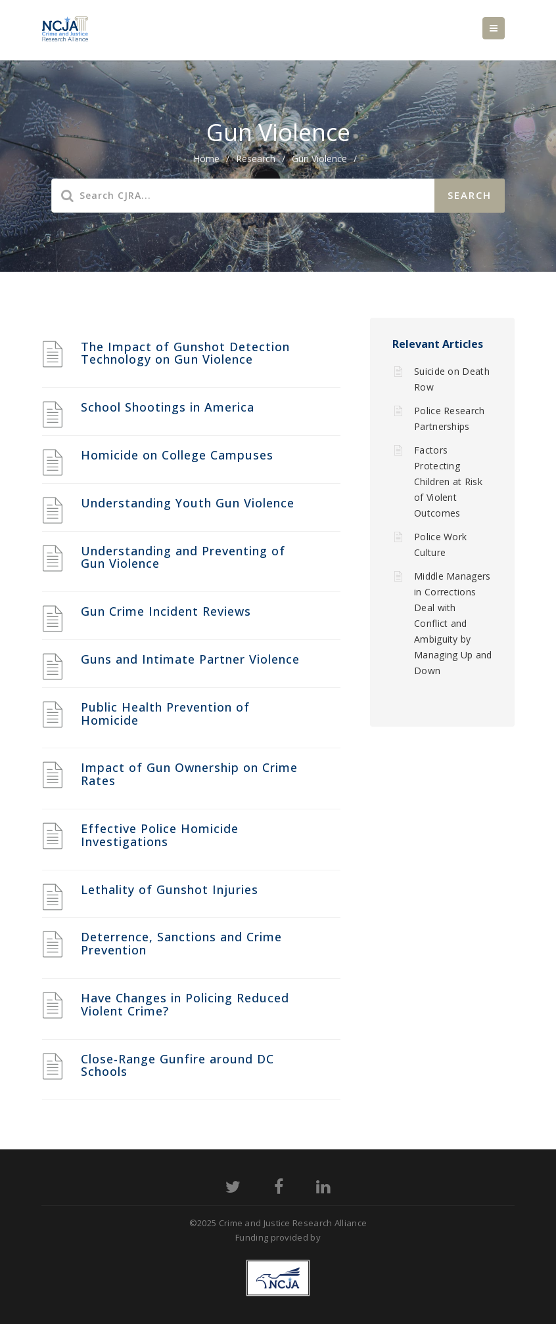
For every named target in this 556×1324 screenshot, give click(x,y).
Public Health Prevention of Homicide (165, 713)
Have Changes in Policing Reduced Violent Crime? (185, 1004)
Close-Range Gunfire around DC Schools (177, 1065)
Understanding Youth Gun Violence (187, 503)
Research (255, 158)
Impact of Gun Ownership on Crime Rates (189, 773)
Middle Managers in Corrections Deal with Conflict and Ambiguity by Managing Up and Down (453, 623)
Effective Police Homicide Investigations (160, 835)
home (206, 158)
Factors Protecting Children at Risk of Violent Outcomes (448, 481)
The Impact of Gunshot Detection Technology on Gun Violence (185, 353)
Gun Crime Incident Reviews (166, 611)
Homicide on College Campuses (177, 455)
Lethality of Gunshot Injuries (169, 889)
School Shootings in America (167, 407)
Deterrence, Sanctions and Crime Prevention (181, 943)
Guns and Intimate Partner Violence (190, 659)
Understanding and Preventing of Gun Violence (183, 557)
